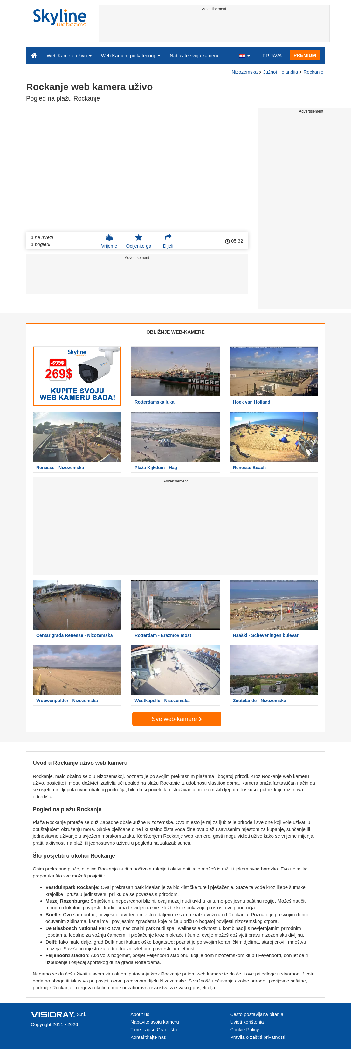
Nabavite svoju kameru (194, 55)
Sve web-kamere (177, 718)
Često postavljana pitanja (257, 1014)
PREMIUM (304, 55)
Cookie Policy (244, 1029)
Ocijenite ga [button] (138, 241)
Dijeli (168, 241)
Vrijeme (109, 241)
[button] (244, 55)
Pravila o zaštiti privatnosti (257, 1037)
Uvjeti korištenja (247, 1021)
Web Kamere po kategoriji (130, 55)
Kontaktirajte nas (148, 1037)
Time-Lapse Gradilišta (153, 1029)
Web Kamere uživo (69, 55)
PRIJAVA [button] (272, 55)
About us (139, 1014)
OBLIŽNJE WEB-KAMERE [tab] (175, 331)
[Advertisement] (214, 27)
